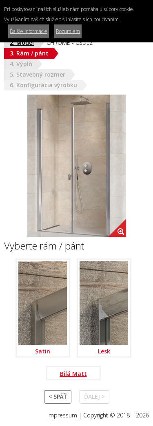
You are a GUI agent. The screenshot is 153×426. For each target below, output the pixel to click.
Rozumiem (68, 31)
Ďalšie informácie (28, 31)
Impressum (62, 415)
